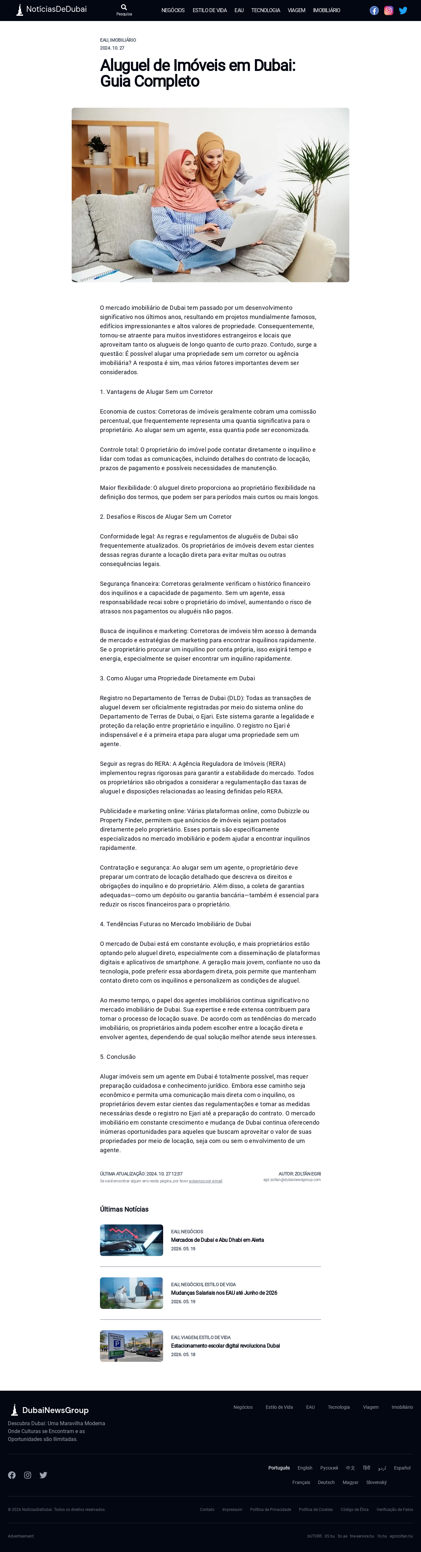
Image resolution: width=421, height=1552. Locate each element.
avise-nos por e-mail (205, 1181)
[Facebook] (12, 1475)
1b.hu (382, 1536)
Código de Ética (355, 1509)
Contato (207, 1509)
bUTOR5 (315, 1536)
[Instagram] (28, 1475)
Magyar (351, 1482)
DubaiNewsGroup (55, 1410)
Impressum (232, 1509)
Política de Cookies (316, 1509)
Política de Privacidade (270, 1509)
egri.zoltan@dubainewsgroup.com (292, 1179)
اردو (382, 1468)
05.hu (330, 1536)
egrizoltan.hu (401, 1536)
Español (402, 1468)
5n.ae (342, 1536)
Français (301, 1482)
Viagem (296, 10)
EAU (239, 10)
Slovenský (376, 1482)
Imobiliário (326, 10)
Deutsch (326, 1482)
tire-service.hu (362, 1536)
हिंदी (366, 1468)
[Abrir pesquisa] (124, 10)
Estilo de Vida (210, 10)
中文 (350, 1468)
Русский (329, 1468)
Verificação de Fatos (395, 1509)
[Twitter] (43, 1475)
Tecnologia (265, 10)
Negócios (173, 10)
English (305, 1468)
